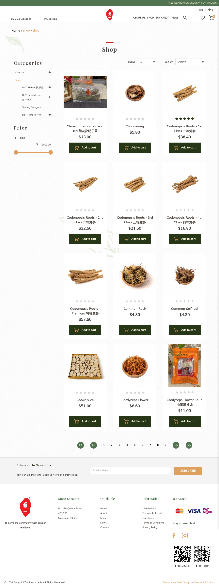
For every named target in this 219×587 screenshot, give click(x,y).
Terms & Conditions (153, 522)
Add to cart (85, 148)
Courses (19, 72)
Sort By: (169, 62)
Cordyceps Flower (134, 400)
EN (201, 10)
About (103, 513)
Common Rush (134, 309)
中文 (211, 10)
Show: (131, 62)
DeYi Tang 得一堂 (31, 114)
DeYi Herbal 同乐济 (32, 87)
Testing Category (31, 107)
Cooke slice (85, 400)
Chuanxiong (135, 126)
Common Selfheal (184, 309)
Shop (26, 31)
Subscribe (188, 470)
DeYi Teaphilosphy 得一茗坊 (32, 97)
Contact (104, 527)
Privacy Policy (149, 527)
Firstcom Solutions (204, 582)
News (103, 522)
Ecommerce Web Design (176, 582)
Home (16, 31)
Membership (149, 508)
